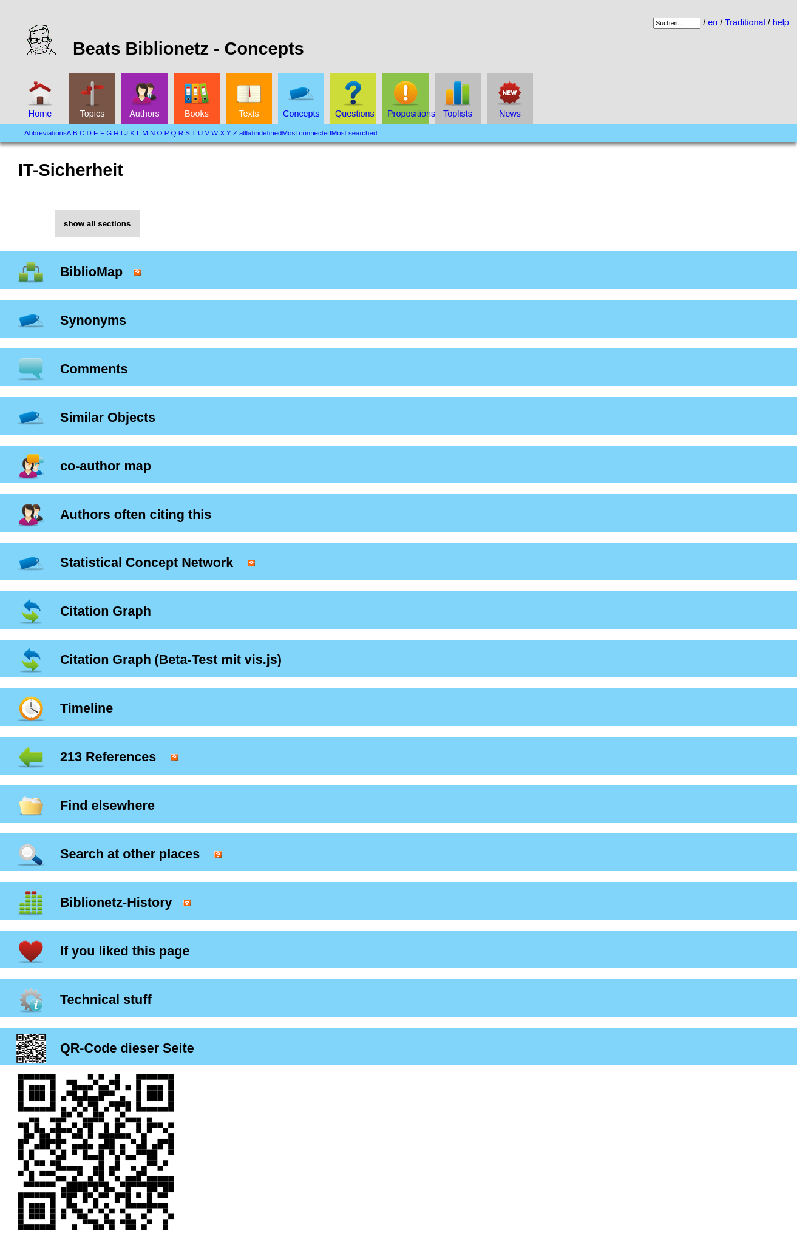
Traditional (745, 22)
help (781, 22)
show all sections (97, 223)
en (712, 22)
